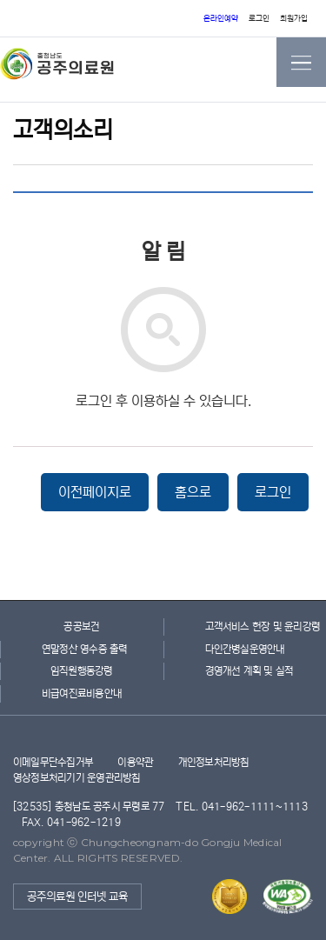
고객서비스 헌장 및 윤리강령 (245, 626)
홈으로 (193, 492)
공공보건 (81, 626)
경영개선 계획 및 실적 (245, 671)
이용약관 (135, 762)
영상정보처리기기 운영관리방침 (77, 777)
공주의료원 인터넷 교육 (77, 896)
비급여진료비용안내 (82, 693)
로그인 (259, 18)
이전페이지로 (94, 492)
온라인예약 (220, 18)
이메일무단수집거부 (53, 762)
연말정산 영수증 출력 (82, 649)
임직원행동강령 (81, 671)
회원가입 (294, 18)
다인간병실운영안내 (245, 649)
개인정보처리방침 (213, 762)
